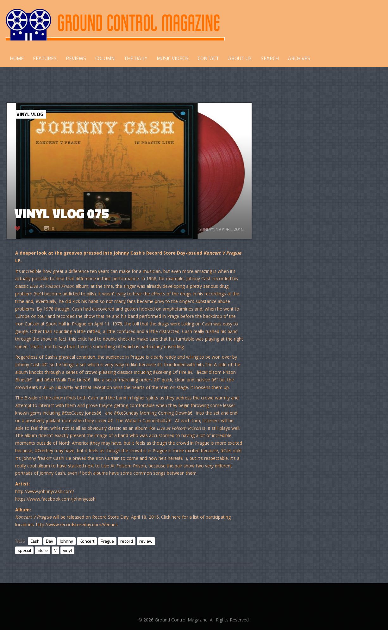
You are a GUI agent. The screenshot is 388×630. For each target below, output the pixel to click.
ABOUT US (240, 58)
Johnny (66, 541)
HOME (17, 58)
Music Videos (173, 58)
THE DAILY (135, 58)
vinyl (67, 550)
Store (42, 550)
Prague (107, 541)
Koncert (86, 541)
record (126, 541)
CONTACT (208, 58)
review (146, 541)
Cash (35, 541)
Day (49, 541)
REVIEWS (76, 58)
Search (270, 58)
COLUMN (105, 58)
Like (27, 228)
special (24, 550)
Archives (299, 58)
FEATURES (45, 58)
